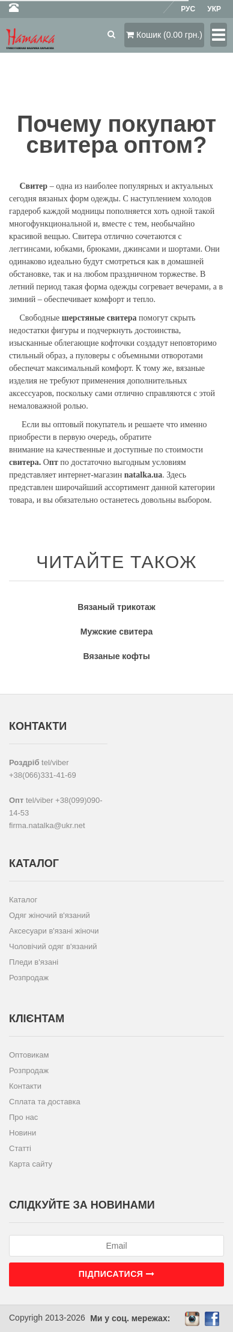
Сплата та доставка (44, 1101)
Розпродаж (29, 977)
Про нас (23, 1117)
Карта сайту (30, 1163)
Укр (214, 9)
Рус (188, 9)
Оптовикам (29, 1054)
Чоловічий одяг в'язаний (53, 946)
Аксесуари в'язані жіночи (53, 930)
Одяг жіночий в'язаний (49, 915)
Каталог (23, 899)
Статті (20, 1148)
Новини (22, 1132)
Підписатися (116, 1274)
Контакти (25, 1086)
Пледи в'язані (33, 962)
